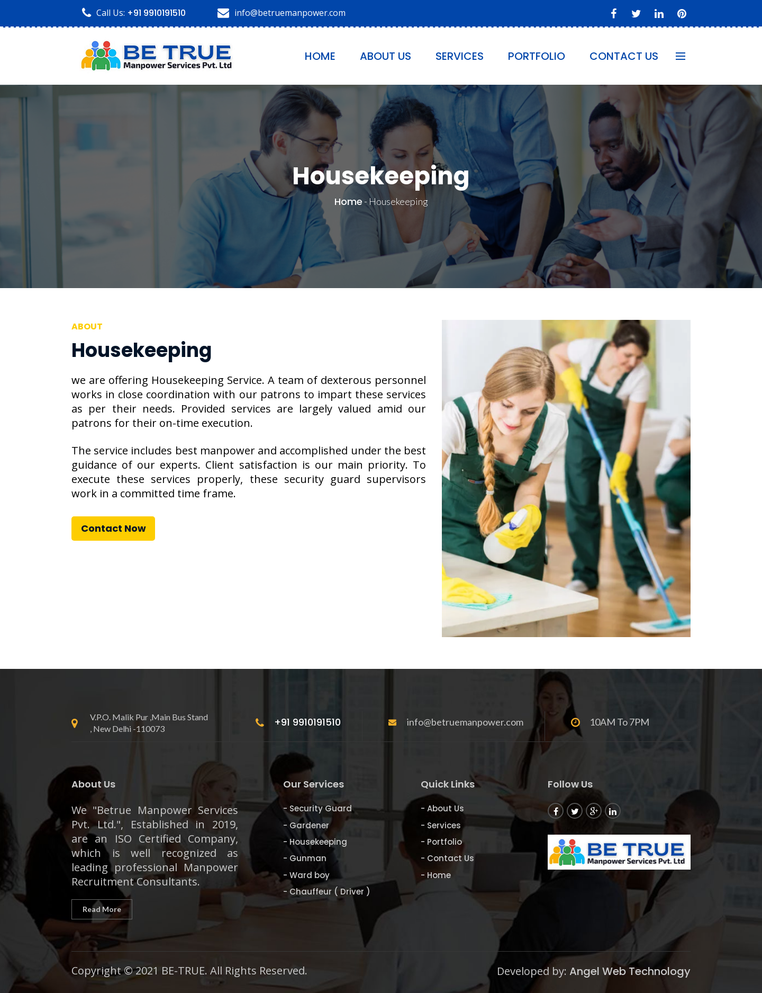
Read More (102, 909)
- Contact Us (447, 858)
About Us (385, 56)
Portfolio (536, 56)
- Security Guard (317, 808)
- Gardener (306, 825)
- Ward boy (306, 875)
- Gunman (304, 858)
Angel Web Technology (630, 971)
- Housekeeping (315, 841)
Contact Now (113, 528)
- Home (436, 875)
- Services (441, 825)
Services (460, 56)
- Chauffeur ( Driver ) (326, 891)
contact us (623, 56)
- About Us (442, 808)
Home (320, 56)
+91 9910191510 (156, 13)
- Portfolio (441, 841)
